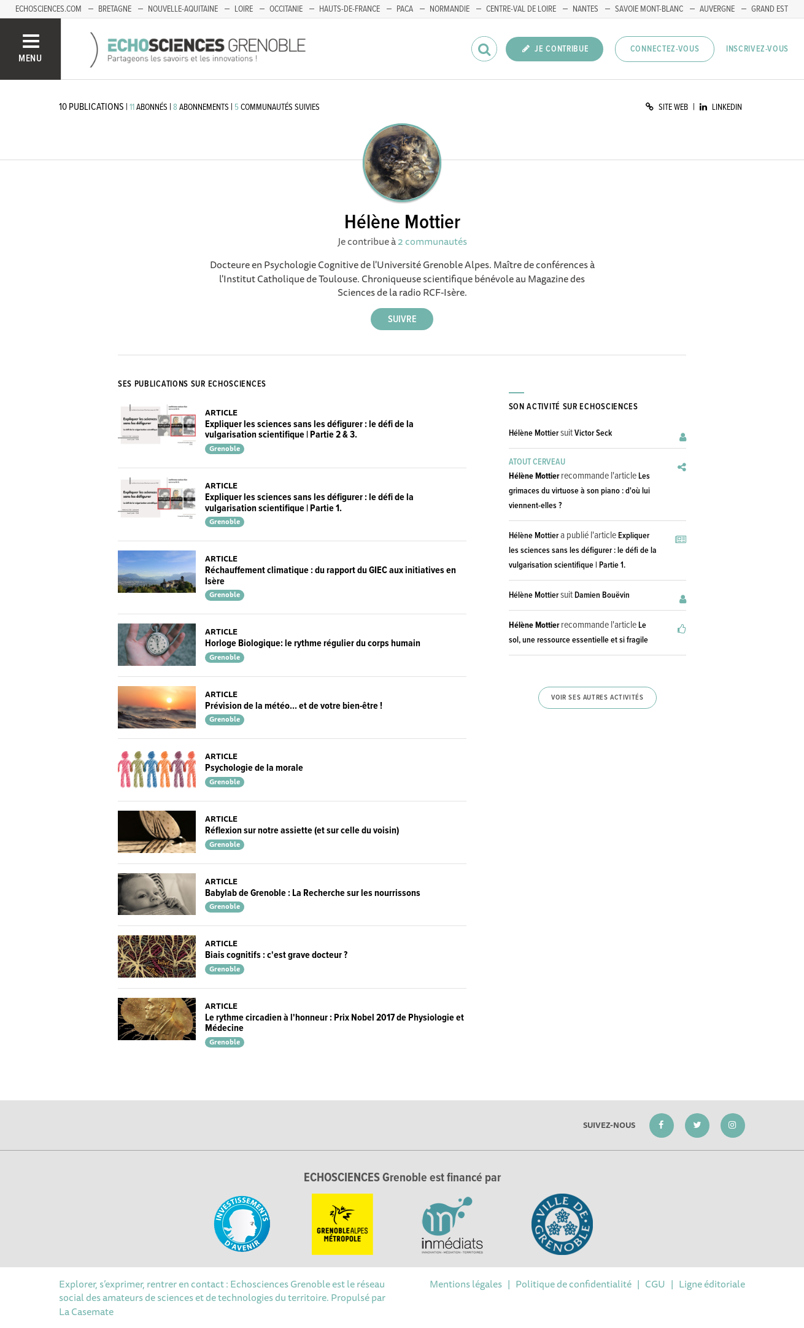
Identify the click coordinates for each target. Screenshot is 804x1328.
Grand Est (769, 9)
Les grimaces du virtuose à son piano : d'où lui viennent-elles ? (579, 491)
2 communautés (432, 241)
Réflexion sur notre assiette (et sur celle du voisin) (302, 830)
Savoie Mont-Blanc (649, 9)
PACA (404, 9)
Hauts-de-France (349, 9)
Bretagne (114, 9)
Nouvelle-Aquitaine (183, 9)
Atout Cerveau (537, 462)
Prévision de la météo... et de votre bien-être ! (293, 706)
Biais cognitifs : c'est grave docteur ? (276, 955)
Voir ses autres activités (597, 698)
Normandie (450, 9)
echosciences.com (48, 9)
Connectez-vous (665, 49)
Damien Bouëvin (602, 595)
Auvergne (717, 9)
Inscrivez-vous (757, 49)
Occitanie (286, 9)
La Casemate (86, 1311)
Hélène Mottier (534, 433)
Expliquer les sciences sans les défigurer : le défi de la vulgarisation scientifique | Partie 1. (309, 503)
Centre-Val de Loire (521, 9)
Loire (243, 9)
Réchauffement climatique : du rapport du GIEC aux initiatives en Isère (330, 576)
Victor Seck (593, 433)
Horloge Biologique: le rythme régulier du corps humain (312, 643)
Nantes (585, 9)
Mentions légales (466, 1284)
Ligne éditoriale (712, 1284)
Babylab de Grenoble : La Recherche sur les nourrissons (312, 893)
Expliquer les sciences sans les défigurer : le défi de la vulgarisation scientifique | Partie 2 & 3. (309, 430)
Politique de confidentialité (574, 1284)
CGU (655, 1284)
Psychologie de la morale (254, 768)
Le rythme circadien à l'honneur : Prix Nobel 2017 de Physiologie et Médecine (334, 1023)
